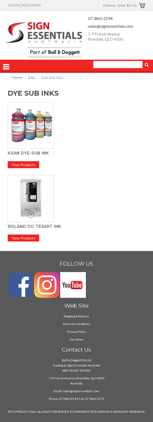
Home (17, 77)
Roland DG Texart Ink (34, 226)
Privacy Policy (76, 332)
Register (31, 5)
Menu (6, 67)
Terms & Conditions (76, 324)
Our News (76, 339)
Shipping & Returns (76, 316)
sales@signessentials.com (110, 26)
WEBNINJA (137, 412)
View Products (23, 165)
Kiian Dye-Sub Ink (28, 153)
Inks (31, 77)
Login (14, 5)
